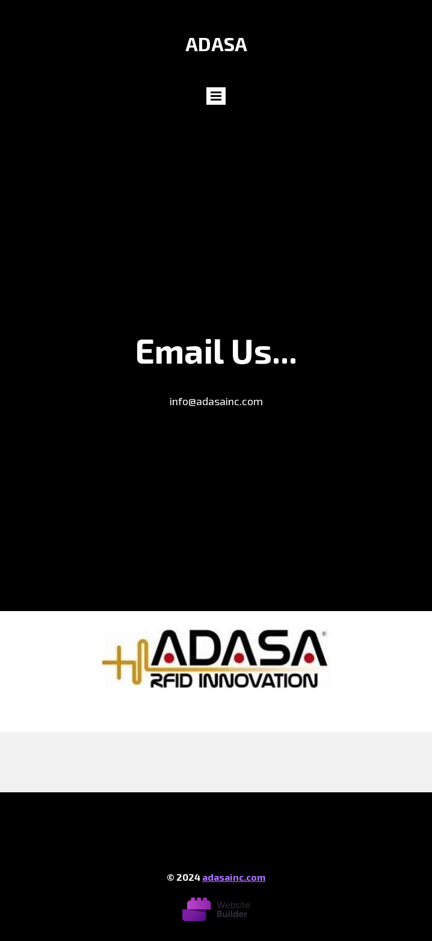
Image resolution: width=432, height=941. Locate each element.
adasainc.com (233, 877)
